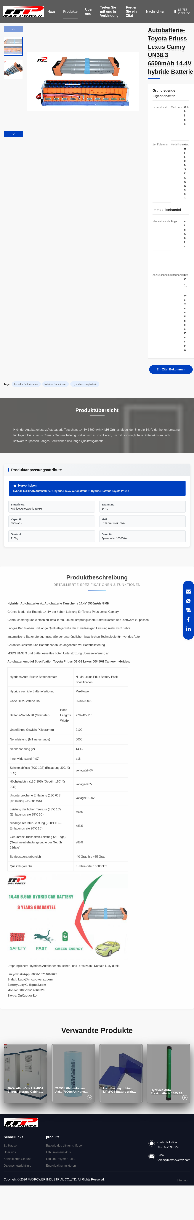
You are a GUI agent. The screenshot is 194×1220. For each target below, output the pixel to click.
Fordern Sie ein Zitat (132, 11)
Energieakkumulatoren (61, 1165)
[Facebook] (188, 619)
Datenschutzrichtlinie (17, 1165)
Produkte (70, 11)
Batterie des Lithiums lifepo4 (65, 1145)
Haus (51, 11)
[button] (13, 134)
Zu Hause (10, 1145)
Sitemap (182, 1180)
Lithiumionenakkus (58, 1152)
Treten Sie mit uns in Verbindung (109, 11)
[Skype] (188, 610)
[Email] (188, 591)
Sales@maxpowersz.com (173, 1160)
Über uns (89, 11)
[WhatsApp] (188, 601)
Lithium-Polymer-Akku (60, 1158)
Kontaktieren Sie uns (17, 1158)
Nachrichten (155, 11)
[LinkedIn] (188, 628)
